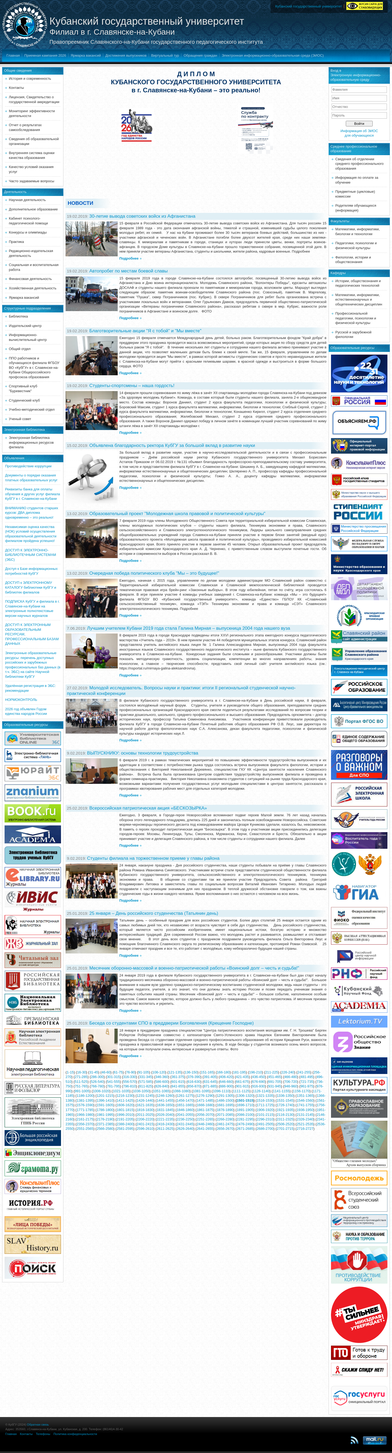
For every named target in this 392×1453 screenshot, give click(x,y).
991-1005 (82, 1091)
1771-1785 (85, 1110)
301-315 (113, 1077)
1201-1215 (105, 1096)
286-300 (97, 1077)
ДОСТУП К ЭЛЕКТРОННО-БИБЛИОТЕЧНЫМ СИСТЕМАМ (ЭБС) (30, 555)
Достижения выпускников (125, 55)
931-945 (274, 1086)
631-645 (210, 1082)
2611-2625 (165, 1129)
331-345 (145, 1077)
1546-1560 (305, 1100)
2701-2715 (285, 1129)
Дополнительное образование (33, 209)
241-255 (303, 1072)
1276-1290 (205, 1096)
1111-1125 (241, 1091)
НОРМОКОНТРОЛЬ (21, 700)
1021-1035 (121, 1091)
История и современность (30, 79)
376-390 (194, 1077)
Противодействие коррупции (28, 466)
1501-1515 (245, 1100)
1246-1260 (165, 1096)
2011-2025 (145, 1115)
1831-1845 (165, 1110)
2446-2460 (205, 1124)
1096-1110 (221, 1091)
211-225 (271, 1072)
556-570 (129, 1082)
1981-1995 (105, 1115)
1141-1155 (281, 1091)
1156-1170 (301, 1091)
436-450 (258, 1077)
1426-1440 (145, 1100)
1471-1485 (205, 1100)
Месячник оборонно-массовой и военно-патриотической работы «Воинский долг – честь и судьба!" (194, 968)
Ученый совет (20, 419)
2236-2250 (185, 1119)
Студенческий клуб (24, 400)
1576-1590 (85, 1105)
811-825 (145, 1086)
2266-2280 (225, 1119)
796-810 (129, 1086)
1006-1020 (101, 1091)
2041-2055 (185, 1115)
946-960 (290, 1086)
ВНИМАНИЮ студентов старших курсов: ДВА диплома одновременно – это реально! (31, 512)
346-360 (161, 1077)
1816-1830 (145, 1110)
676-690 (258, 1082)
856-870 (194, 1086)
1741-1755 (305, 1105)
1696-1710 (245, 1105)
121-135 (174, 1072)
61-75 (118, 1072)
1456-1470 (185, 1100)
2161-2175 (85, 1119)
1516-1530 (265, 1100)
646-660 (226, 1082)
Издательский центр (25, 326)
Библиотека (18, 316)
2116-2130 (285, 1115)
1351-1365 (305, 1096)
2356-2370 (85, 1124)
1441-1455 (165, 1100)
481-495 (306, 1077)
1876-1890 (225, 1110)
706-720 (290, 1082)
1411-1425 (125, 1100)
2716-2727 (305, 1129)
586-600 (161, 1082)
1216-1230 (125, 1096)
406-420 (226, 1077)
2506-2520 (285, 1124)
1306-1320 (245, 1096)
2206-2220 (145, 1119)
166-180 (223, 1072)
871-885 (210, 1086)
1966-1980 (85, 1115)
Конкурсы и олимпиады (28, 232)
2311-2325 (285, 1119)
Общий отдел (20, 349)
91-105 (143, 1072)
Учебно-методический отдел (32, 409)
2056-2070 (205, 1115)
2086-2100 (245, 1115)
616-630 (194, 1082)
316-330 (129, 1077)
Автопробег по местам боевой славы (128, 271)
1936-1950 (305, 1110)
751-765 (81, 1086)
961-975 (306, 1086)
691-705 (274, 1082)
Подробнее (129, 258)
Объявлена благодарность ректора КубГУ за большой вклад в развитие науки (172, 445)
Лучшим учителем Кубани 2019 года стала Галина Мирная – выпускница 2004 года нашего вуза (188, 628)
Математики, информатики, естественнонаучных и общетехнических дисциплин (358, 299)
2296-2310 (265, 1119)
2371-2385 (105, 1124)
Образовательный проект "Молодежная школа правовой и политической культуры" (177, 513)
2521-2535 (305, 1124)
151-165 (207, 1072)
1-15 (70, 1072)
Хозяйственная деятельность (32, 288)
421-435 (242, 1077)
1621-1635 (145, 1105)
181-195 (239, 1072)
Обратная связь (38, 1424)
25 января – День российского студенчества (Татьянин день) (153, 913)
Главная (13, 55)
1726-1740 (285, 1105)
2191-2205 (125, 1119)
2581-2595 (125, 1129)
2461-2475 (225, 1124)
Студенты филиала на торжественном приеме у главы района (153, 858)
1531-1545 (285, 1100)
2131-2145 (305, 1115)
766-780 (97, 1086)
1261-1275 (185, 1096)
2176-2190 (105, 1119)
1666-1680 (205, 1105)
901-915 (242, 1086)
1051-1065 (161, 1091)
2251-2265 (205, 1119)
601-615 (177, 1082)
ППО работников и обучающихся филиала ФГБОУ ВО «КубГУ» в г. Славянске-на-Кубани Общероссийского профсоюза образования (34, 367)
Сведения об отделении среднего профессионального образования (359, 163)
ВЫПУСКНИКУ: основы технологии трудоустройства (142, 753)
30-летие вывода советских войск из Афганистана (142, 216)
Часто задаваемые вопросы (31, 181)
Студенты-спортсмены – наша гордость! (131, 385)
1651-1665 (185, 1105)
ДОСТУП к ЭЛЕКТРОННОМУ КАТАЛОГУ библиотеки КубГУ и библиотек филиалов (30, 587)
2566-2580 (105, 1129)
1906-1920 (265, 1110)
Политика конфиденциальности (75, 1434)
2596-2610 (145, 1129)
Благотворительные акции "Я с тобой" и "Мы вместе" (145, 330)
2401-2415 (145, 1124)
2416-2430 (165, 1124)
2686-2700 (265, 1129)
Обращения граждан (200, 55)
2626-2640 (185, 1129)
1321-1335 (265, 1096)
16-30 (81, 1072)
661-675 (242, 1082)
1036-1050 (141, 1091)
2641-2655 (205, 1129)
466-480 (290, 1077)
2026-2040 (165, 1115)
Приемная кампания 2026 (45, 55)
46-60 (106, 1072)
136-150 (191, 1072)
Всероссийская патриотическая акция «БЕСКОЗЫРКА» (148, 808)
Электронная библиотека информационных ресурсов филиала (31, 442)
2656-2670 (225, 1129)
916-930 (258, 1086)
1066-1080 (181, 1091)
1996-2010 (125, 1115)
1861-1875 (205, 1110)
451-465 (274, 1077)
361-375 (177, 1077)
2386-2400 (125, 1124)
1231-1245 (145, 1096)
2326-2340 (305, 1119)
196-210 (255, 1072)
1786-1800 (105, 1110)
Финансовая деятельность (30, 279)
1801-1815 (125, 1110)
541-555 (113, 1082)
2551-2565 (85, 1129)
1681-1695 (225, 1105)
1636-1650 (165, 1105)
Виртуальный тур (165, 55)
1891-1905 (245, 1110)
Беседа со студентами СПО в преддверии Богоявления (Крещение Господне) (171, 1023)
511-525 (81, 1082)
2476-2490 (245, 1124)
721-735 (306, 1082)
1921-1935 (285, 1110)
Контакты (16, 88)
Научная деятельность (27, 200)
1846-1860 (185, 1110)
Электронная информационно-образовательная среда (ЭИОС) (273, 55)
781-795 (113, 1086)
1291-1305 (225, 1096)
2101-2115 (265, 1115)
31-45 (93, 1072)
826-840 (161, 1086)
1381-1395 (85, 1100)
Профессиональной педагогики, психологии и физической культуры (355, 318)
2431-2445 (185, 1124)
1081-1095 (201, 1091)
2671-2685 (245, 1129)
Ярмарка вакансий (86, 55)
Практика (16, 242)
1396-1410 (105, 1100)
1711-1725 (265, 1105)
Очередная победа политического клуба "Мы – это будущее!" (154, 573)
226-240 (287, 1072)
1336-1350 (285, 1096)
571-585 (145, 1082)
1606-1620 (125, 1105)
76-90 (130, 1072)
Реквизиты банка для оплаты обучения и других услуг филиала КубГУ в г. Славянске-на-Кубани (32, 494)
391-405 (210, 1077)
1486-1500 (225, 1100)
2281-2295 (245, 1119)
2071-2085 (225, 1115)
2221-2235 (165, 1119)
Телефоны (43, 1434)
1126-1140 (261, 1091)
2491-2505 (265, 1124)
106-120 (158, 1072)
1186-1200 (85, 1096)
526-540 (97, 1082)
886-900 (226, 1086)
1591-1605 (105, 1105)
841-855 (177, 1086)
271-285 (81, 1077)
